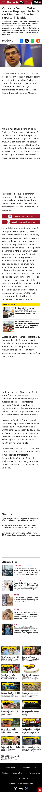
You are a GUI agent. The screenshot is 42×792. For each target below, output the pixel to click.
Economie (18, 566)
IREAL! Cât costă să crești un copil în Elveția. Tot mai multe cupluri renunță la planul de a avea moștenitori (26, 615)
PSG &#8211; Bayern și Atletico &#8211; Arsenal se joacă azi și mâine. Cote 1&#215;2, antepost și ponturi (10, 758)
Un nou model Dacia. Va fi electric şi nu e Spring (30, 713)
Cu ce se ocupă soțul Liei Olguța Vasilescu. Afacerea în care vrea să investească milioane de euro (20, 519)
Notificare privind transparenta (21, 784)
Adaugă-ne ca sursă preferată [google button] (21, 222)
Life (15, 624)
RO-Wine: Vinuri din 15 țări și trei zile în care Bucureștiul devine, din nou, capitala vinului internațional (10, 659)
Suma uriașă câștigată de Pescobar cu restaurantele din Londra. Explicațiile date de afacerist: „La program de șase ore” (26, 630)
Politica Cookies (11, 767)
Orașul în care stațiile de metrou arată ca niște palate (30, 695)
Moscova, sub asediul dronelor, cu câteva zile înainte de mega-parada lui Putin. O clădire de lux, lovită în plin (31, 749)
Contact (5, 773)
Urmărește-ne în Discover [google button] (21, 216)
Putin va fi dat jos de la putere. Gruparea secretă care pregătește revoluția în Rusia (10, 749)
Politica (17, 580)
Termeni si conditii (29, 767)
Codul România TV (21, 778)
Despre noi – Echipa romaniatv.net (26, 773)
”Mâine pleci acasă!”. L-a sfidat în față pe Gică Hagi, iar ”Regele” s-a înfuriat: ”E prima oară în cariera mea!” (31, 731)
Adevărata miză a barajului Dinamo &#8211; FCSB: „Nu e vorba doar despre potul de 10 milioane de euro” (9, 677)
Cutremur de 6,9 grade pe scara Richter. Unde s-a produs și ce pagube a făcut (26, 599)
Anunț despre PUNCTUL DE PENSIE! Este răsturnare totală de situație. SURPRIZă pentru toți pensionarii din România (19, 527)
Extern (16, 595)
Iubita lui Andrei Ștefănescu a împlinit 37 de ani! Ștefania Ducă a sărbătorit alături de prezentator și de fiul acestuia (31, 659)
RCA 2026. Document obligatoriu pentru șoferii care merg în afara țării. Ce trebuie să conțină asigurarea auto (31, 677)
